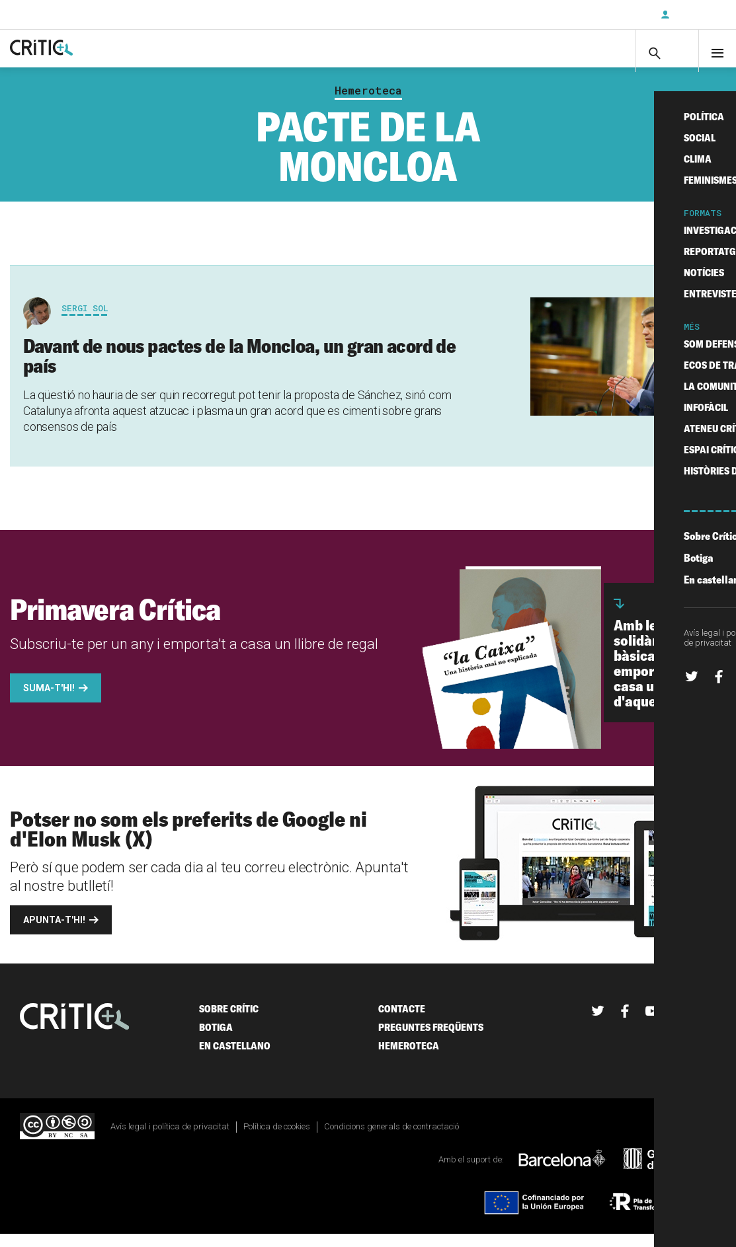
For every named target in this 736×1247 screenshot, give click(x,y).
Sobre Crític (229, 1021)
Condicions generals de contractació (391, 1139)
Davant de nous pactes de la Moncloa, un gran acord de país (239, 368)
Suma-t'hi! (49, 700)
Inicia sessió (696, 14)
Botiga (216, 1040)
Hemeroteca (368, 103)
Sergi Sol (84, 320)
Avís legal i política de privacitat (169, 1139)
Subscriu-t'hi (607, 14)
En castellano (234, 1058)
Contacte (401, 1021)
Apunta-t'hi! (54, 932)
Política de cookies (276, 1139)
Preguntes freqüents (430, 1040)
